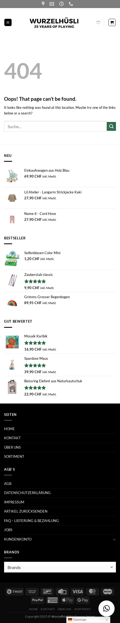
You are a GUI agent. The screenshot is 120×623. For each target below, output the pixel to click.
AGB (7, 483)
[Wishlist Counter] (98, 22)
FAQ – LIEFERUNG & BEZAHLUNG (31, 520)
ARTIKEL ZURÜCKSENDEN (25, 511)
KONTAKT (12, 438)
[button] (106, 608)
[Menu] (8, 22)
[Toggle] (114, 539)
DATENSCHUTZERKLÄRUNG (27, 493)
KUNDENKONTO (18, 539)
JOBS (8, 530)
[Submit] (111, 126)
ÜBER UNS (12, 447)
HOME (9, 429)
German (77, 620)
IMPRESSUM (14, 502)
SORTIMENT (14, 456)
